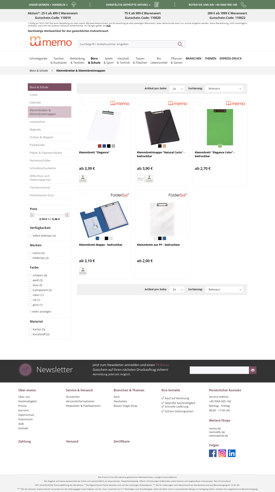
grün (38, 305)
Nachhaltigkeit (27, 401)
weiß (38, 280)
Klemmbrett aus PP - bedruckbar (158, 244)
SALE (117, 397)
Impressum (25, 419)
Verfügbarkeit (40, 228)
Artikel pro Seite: (156, 88)
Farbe (34, 267)
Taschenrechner (40, 187)
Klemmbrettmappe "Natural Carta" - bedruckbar (161, 154)
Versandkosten (170, 477)
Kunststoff (41, 334)
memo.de (215, 428)
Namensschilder (40, 160)
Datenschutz (26, 415)
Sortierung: (195, 88)
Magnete (35, 129)
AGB (108, 25)
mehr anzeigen (40, 311)
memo (38, 253)
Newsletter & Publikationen (83, 406)
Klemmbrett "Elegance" (94, 152)
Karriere (23, 410)
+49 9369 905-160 (220, 401)
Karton (39, 329)
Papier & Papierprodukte (46, 152)
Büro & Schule (39, 87)
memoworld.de (218, 435)
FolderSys (41, 258)
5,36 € (56, 219)
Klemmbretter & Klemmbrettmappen (43, 112)
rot (36, 300)
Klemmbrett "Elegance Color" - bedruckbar (215, 154)
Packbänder (37, 145)
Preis (33, 209)
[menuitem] (131, 44)
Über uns (24, 397)
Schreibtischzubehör (43, 168)
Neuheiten (120, 401)
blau (37, 285)
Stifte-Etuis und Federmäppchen (40, 178)
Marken (36, 245)
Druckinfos (73, 397)
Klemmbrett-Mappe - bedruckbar (100, 244)
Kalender (35, 102)
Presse (22, 406)
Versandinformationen (80, 401)
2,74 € (43, 219)
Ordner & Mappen (41, 137)
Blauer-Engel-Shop (125, 406)
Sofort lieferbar (44, 235)
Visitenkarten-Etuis (42, 195)
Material (36, 321)
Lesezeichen (37, 122)
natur (38, 295)
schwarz (40, 275)
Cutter (34, 95)
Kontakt (23, 428)
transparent (42, 290)
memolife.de (217, 432)
